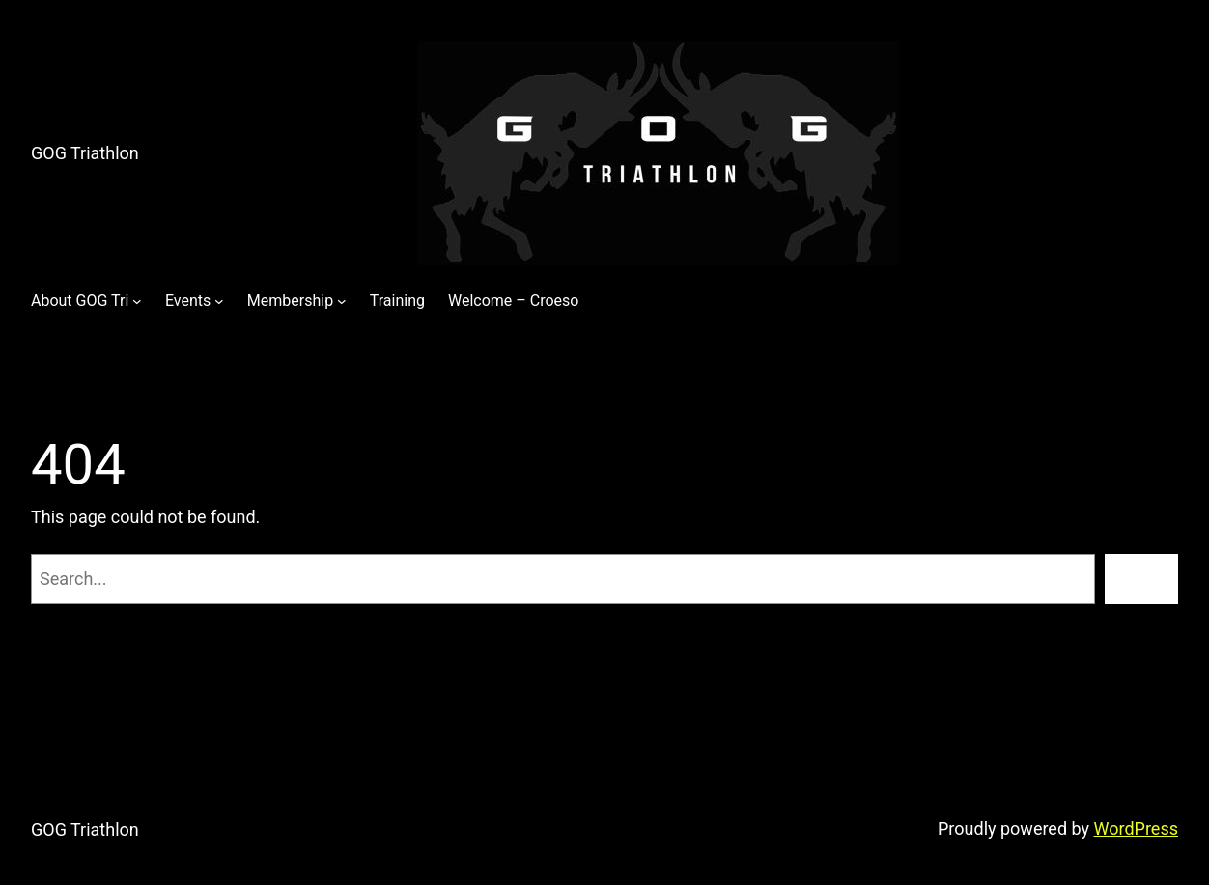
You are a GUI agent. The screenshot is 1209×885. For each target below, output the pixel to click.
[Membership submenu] (342, 301)
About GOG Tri (79, 300)
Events (188, 300)
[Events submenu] (219, 301)
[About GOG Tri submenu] (137, 301)
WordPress (1136, 828)
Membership (290, 300)
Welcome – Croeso (513, 300)
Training (397, 300)
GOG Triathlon (85, 153)
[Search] (1141, 579)
